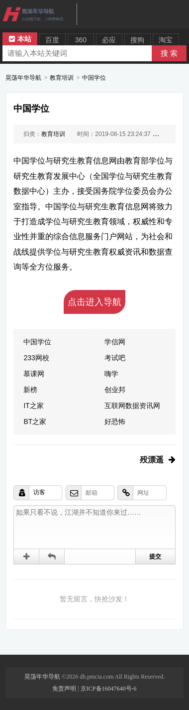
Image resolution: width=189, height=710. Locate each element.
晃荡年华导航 (23, 77)
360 (81, 40)
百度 (52, 40)
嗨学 (111, 374)
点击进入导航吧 (94, 305)
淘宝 (166, 40)
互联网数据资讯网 (132, 406)
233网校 (36, 358)
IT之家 (33, 406)
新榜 (30, 390)
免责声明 (64, 688)
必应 (109, 40)
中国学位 (94, 77)
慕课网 (33, 374)
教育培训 (62, 77)
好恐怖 (114, 422)
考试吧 (114, 358)
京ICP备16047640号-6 (109, 688)
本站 (20, 39)
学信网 (114, 342)
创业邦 (114, 390)
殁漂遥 (152, 459)
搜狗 (137, 40)
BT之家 (34, 422)
